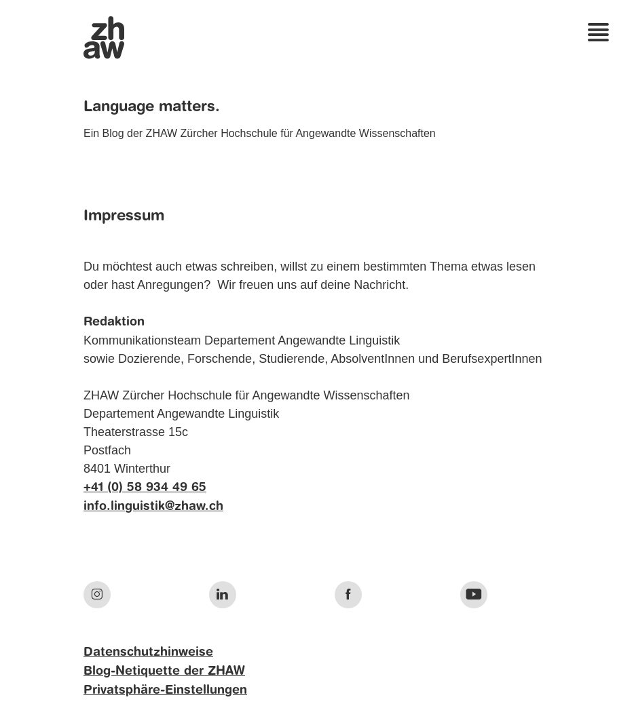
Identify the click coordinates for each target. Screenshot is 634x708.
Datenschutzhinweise (148, 652)
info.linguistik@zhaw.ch (153, 506)
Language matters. (151, 107)
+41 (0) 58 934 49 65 (144, 487)
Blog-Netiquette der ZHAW (164, 671)
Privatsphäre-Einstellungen (165, 690)
